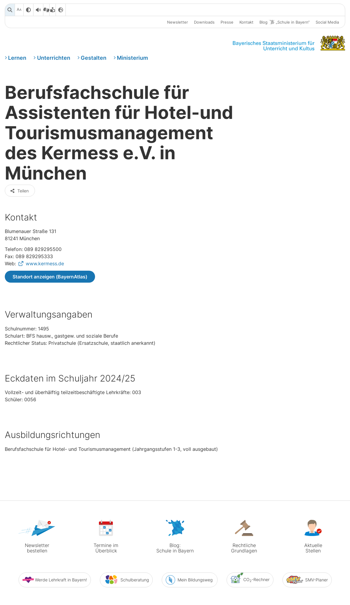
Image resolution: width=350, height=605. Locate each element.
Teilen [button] (19, 170)
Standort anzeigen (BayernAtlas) (50, 257)
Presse (227, 22)
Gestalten (93, 58)
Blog (284, 22)
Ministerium (132, 58)
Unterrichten (53, 58)
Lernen (17, 58)
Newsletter (177, 22)
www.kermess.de (45, 243)
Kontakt (246, 22)
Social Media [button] (327, 22)
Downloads (204, 22)
